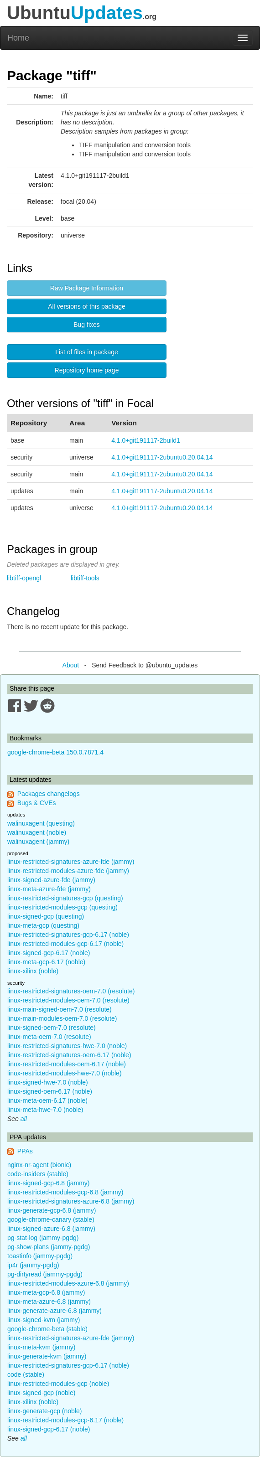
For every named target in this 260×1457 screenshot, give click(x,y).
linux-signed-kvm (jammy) (43, 1319)
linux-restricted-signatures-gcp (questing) (65, 898)
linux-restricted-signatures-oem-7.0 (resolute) (71, 991)
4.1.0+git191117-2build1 (145, 440)
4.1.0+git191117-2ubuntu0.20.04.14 (162, 457)
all (24, 1118)
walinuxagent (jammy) (38, 841)
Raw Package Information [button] (86, 288)
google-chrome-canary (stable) (50, 1219)
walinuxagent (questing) (41, 823)
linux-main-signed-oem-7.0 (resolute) (59, 1009)
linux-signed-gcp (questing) (45, 916)
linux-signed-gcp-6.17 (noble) (48, 952)
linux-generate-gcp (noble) (44, 1411)
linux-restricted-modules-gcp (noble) (58, 1383)
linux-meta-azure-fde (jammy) (49, 889)
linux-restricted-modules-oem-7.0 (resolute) (68, 1000)
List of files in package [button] (86, 352)
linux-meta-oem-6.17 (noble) (47, 1100)
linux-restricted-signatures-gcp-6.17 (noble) (68, 934)
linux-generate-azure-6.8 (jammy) (54, 1310)
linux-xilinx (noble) (32, 971)
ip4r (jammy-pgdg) (33, 1265)
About (70, 665)
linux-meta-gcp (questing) (43, 925)
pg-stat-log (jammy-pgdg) (42, 1237)
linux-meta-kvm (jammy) (41, 1347)
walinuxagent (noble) (36, 832)
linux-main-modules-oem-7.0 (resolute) (62, 1018)
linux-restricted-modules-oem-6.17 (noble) (66, 1064)
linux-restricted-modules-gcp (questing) (62, 907)
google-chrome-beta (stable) (47, 1329)
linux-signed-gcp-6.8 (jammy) (48, 1183)
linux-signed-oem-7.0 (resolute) (51, 1027)
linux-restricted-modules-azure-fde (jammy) (68, 870)
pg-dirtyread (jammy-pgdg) (45, 1274)
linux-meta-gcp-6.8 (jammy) (46, 1292)
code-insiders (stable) (37, 1174)
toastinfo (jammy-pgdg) (40, 1256)
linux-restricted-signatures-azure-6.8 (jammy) (71, 1201)
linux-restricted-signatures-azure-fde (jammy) (71, 861)
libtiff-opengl (24, 578)
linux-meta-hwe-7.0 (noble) (45, 1109)
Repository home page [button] (87, 370)
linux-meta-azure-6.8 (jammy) (49, 1301)
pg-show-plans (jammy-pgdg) (48, 1246)
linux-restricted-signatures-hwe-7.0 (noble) (67, 1045)
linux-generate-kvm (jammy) (46, 1356)
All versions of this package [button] (86, 306)
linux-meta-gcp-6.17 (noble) (46, 962)
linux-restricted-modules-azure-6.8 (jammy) (68, 1283)
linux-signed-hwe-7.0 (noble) (47, 1082)
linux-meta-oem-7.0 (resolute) (49, 1036)
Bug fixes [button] (86, 324)
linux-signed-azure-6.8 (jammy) (51, 1228)
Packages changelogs (48, 793)
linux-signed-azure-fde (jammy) (51, 880)
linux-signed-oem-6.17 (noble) (49, 1091)
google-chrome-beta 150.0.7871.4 (55, 752)
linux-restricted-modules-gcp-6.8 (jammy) (65, 1192)
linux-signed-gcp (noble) (41, 1392)
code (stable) (25, 1374)
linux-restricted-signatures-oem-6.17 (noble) (69, 1055)
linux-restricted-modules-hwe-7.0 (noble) (64, 1073)
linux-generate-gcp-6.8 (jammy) (51, 1210)
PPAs (25, 1151)
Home (18, 37)
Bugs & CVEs (36, 802)
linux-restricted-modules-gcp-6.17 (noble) (65, 943)
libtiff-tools (85, 578)
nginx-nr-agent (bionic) (39, 1164)
